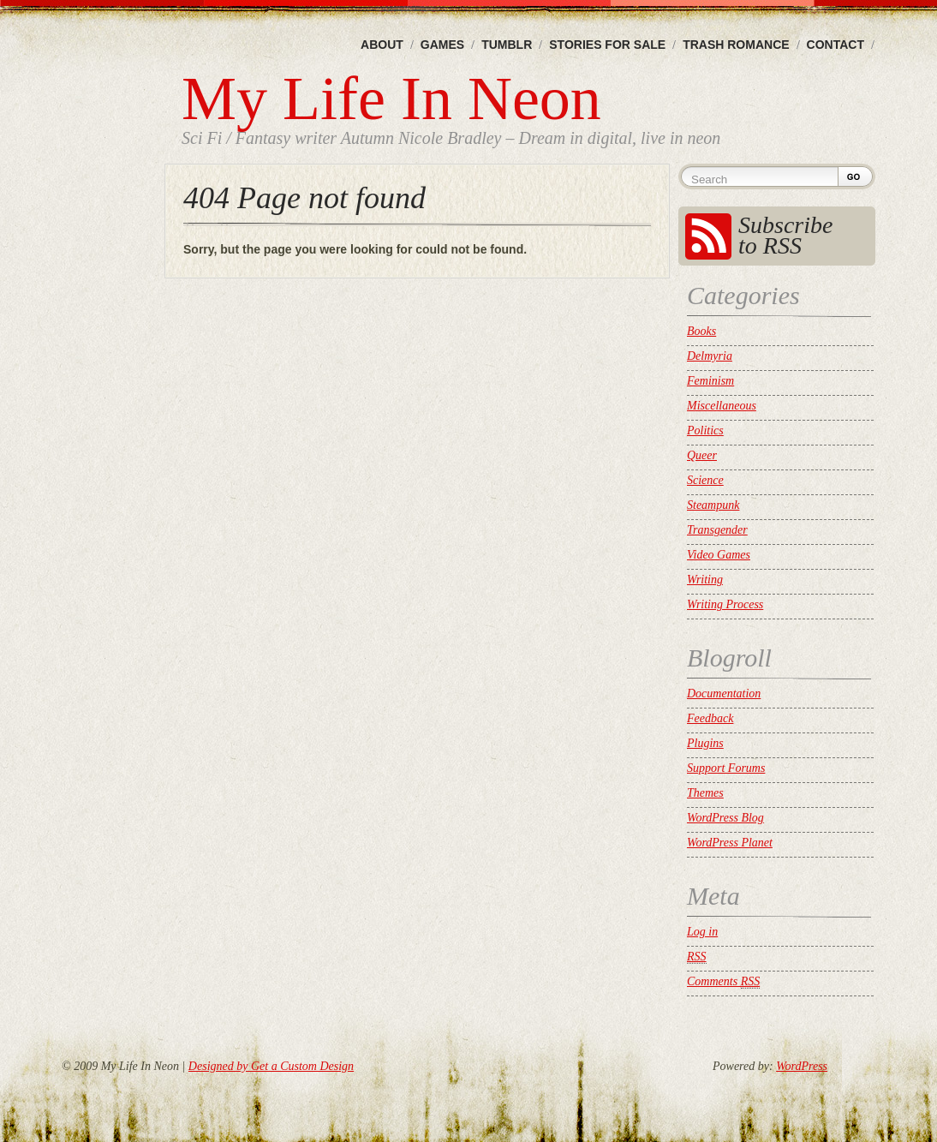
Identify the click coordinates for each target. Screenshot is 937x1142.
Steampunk (713, 505)
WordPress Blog (725, 817)
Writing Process (725, 604)
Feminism (710, 380)
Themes (705, 792)
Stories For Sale (607, 44)
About (382, 44)
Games (442, 44)
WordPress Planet (730, 842)
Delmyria (709, 356)
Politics (705, 430)
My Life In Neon (391, 98)
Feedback (710, 718)
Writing (705, 579)
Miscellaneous (721, 405)
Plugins (705, 743)
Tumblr (506, 44)
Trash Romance (736, 44)
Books (701, 331)
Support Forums (726, 768)
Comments (723, 982)
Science (705, 480)
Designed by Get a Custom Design (271, 1066)
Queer (702, 455)
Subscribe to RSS (785, 235)
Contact (835, 44)
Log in (702, 931)
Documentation (724, 693)
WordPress (801, 1066)
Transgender (717, 529)
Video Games (718, 554)
